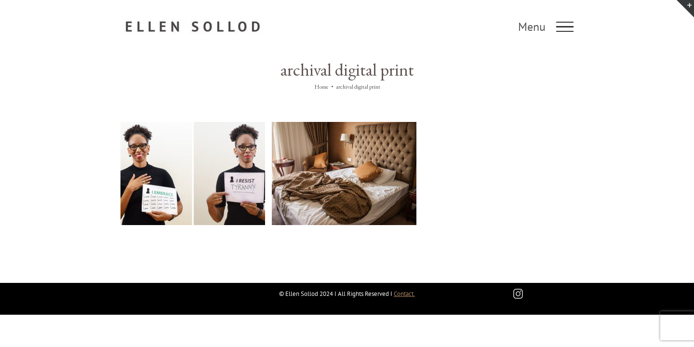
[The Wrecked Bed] (344, 126)
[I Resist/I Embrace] (192, 126)
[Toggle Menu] (565, 27)
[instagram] (518, 294)
